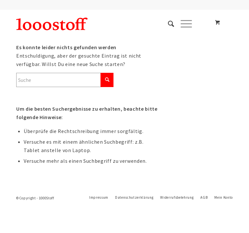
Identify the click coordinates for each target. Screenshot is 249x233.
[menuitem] (167, 24)
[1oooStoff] (52, 24)
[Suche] (167, 24)
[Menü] (183, 24)
